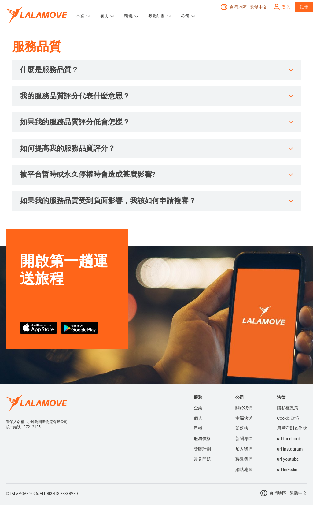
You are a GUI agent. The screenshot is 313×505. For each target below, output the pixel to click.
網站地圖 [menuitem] (243, 469)
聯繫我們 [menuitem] (243, 459)
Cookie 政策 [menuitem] (288, 418)
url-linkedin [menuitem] (287, 469)
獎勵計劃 (156, 16)
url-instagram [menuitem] (290, 449)
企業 (80, 16)
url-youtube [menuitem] (288, 459)
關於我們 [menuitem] (243, 407)
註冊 (304, 6)
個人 (104, 16)
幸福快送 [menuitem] (243, 418)
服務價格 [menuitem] (202, 438)
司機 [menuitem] (198, 428)
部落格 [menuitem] (241, 428)
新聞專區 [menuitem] (243, 438)
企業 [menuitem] (198, 407)
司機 (128, 16)
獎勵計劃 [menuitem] (202, 449)
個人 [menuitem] (198, 418)
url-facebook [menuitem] (289, 438)
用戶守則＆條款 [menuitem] (292, 428)
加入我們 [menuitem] (243, 449)
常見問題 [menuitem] (202, 459)
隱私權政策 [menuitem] (287, 407)
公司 (185, 16)
